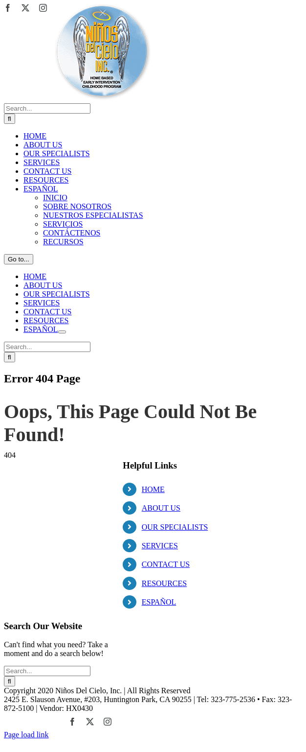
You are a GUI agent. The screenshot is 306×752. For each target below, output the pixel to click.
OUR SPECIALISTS (175, 527)
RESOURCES (164, 583)
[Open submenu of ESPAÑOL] (62, 331)
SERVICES (160, 545)
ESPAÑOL (159, 602)
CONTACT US (166, 564)
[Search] (9, 119)
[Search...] (47, 108)
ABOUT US (161, 508)
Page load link (26, 734)
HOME (153, 489)
